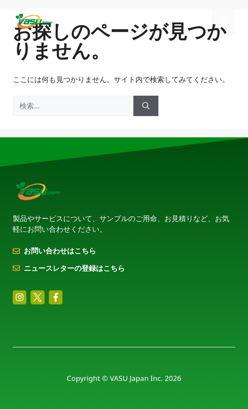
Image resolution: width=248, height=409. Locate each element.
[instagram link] (19, 297)
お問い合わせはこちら (60, 251)
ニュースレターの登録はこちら (74, 268)
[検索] (145, 106)
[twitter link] (37, 297)
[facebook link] (55, 297)
